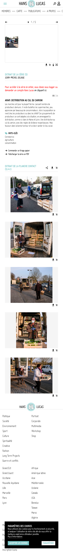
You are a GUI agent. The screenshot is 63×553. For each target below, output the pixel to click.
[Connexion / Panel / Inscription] (59, 4)
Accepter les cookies (18, 543)
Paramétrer (48, 543)
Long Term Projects (11, 455)
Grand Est (6, 468)
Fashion (5, 450)
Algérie (35, 517)
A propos (51, 11)
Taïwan (34, 507)
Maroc (34, 512)
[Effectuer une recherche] (54, 4)
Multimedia (36, 426)
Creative (6, 445)
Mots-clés (13, 133)
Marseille (6, 492)
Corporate (36, 421)
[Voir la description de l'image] (53, 64)
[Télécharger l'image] (46, 64)
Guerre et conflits (10, 460)
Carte (19, 11)
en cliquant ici (40, 90)
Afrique (35, 468)
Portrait (35, 416)
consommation (10, 143)
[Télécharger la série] (52, 167)
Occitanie (6, 478)
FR (53, 95)
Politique (6, 416)
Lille (4, 487)
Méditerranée (38, 483)
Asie (33, 478)
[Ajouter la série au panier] (56, 167)
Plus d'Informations (15, 536)
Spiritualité (7, 440)
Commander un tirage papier (19, 150)
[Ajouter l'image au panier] (49, 64)
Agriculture (9, 140)
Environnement (9, 426)
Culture (5, 436)
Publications (34, 11)
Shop (34, 436)
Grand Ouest (7, 473)
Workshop (36, 431)
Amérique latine (39, 473)
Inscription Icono (9, 549)
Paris (4, 497)
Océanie (35, 487)
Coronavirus (9, 136)
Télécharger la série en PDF (18, 154)
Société (5, 421)
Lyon (4, 502)
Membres (6, 11)
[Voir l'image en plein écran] (56, 64)
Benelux (35, 502)
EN (57, 95)
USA (33, 497)
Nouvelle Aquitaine (10, 483)
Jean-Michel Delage (15, 77)
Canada (35, 492)
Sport (4, 431)
